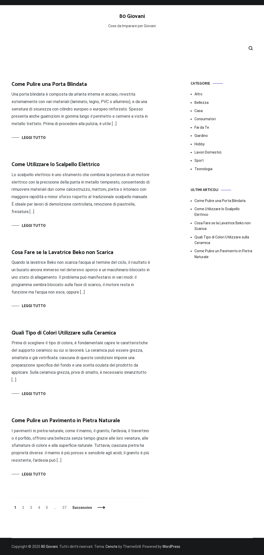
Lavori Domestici (207, 152)
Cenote (111, 546)
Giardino (201, 136)
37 (65, 508)
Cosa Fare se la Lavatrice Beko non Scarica (62, 252)
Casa (198, 111)
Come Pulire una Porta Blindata (49, 84)
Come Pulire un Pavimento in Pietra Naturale (66, 420)
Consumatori (205, 119)
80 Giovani (132, 16)
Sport (199, 160)
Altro (198, 94)
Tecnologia (203, 169)
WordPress (171, 546)
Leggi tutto (34, 138)
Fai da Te (201, 127)
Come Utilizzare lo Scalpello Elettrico (56, 164)
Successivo (82, 508)
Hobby (199, 144)
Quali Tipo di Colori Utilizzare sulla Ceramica (64, 333)
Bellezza (201, 102)
